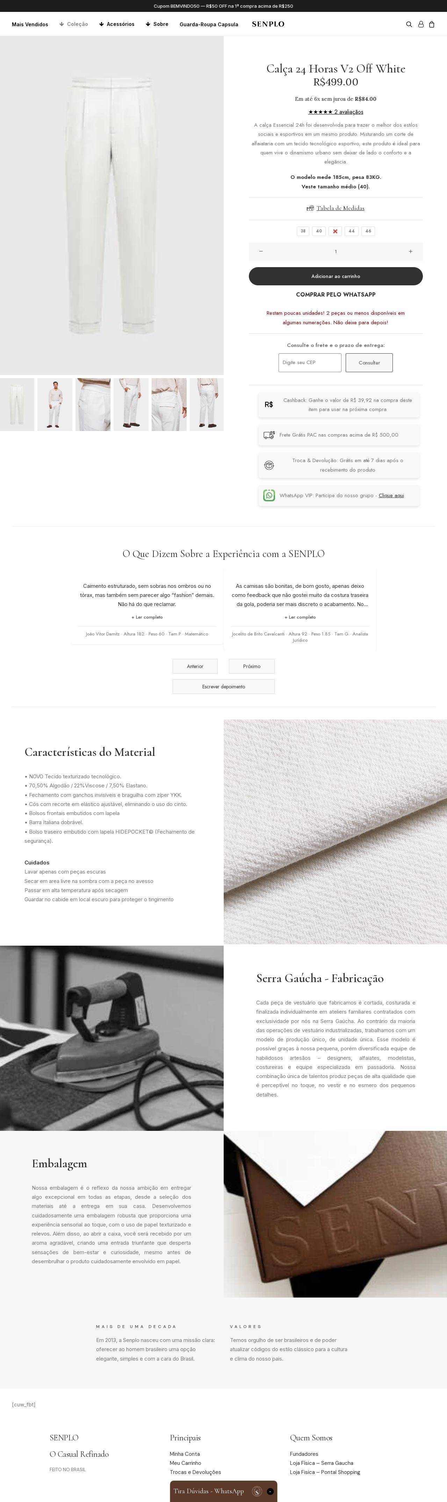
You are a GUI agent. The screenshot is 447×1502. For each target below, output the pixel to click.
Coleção (77, 24)
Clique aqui (391, 495)
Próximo (251, 666)
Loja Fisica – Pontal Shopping (325, 1472)
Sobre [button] (160, 24)
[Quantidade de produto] (336, 252)
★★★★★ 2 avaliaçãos (335, 112)
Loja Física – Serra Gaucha (321, 1463)
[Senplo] (268, 24)
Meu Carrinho (185, 1463)
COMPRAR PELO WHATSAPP (336, 295)
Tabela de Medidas (336, 208)
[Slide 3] (92, 404)
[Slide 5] (169, 404)
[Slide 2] (54, 404)
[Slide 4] (131, 404)
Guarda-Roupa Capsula (209, 24)
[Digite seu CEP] (310, 362)
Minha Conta (185, 1454)
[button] (410, 24)
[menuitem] (32, 24)
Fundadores (304, 1454)
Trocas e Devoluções (195, 1472)
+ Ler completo (147, 617)
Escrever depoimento (223, 686)
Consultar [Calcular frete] (369, 363)
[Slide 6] (207, 404)
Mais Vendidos (30, 24)
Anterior (195, 666)
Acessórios (121, 24)
